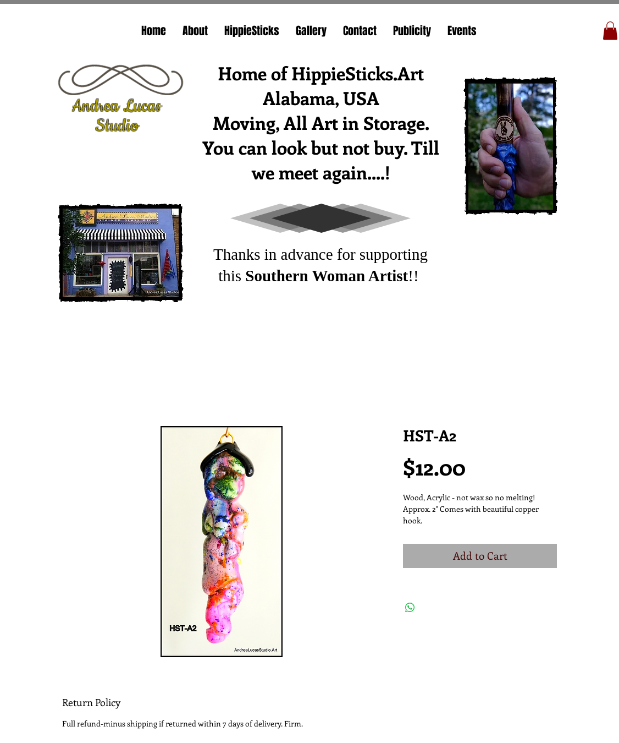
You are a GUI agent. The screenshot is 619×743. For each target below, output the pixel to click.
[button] (610, 30)
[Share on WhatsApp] (410, 607)
